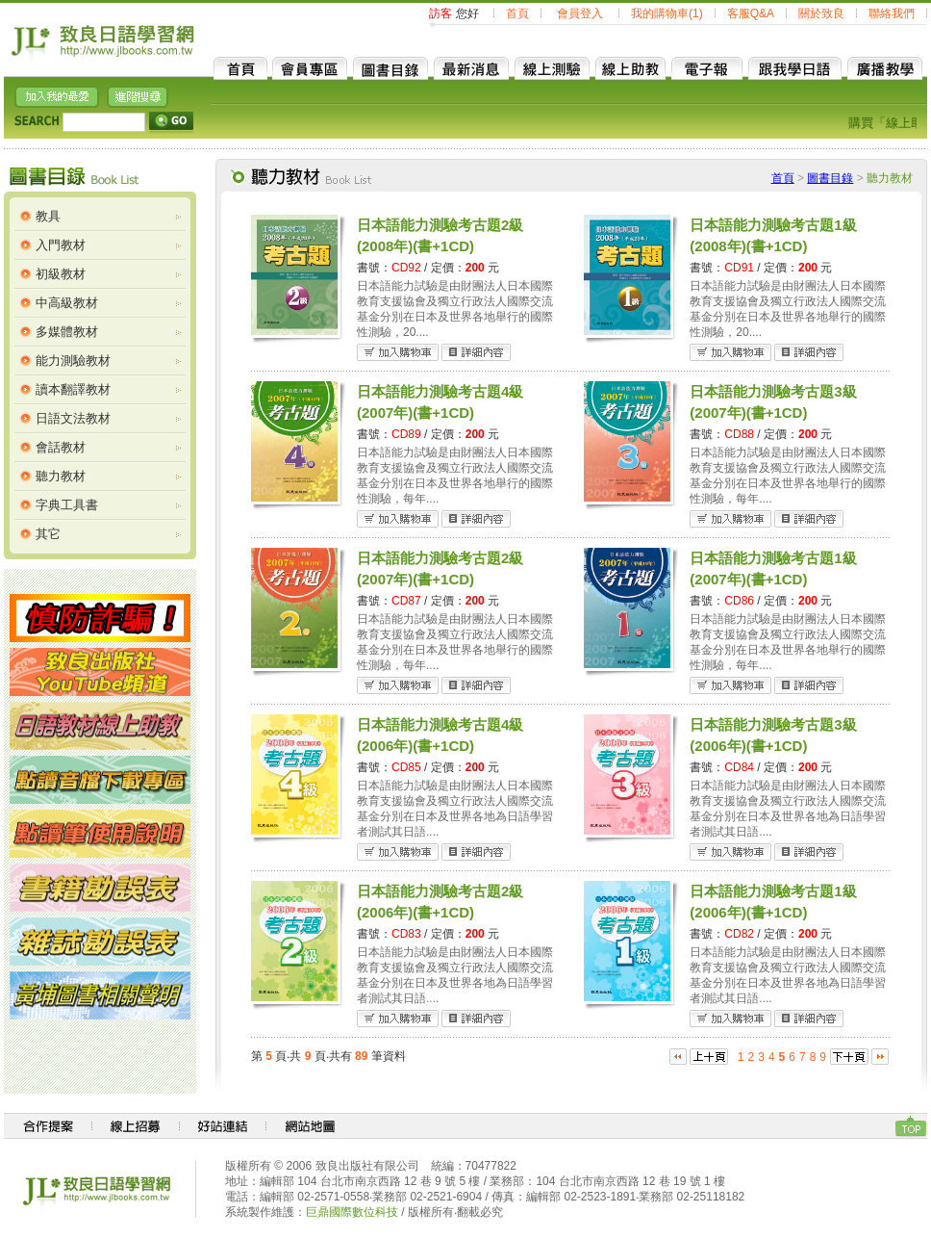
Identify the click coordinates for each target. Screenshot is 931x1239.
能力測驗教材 (73, 360)
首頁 (517, 13)
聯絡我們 (891, 13)
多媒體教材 (67, 331)
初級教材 (61, 274)
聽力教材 (61, 476)
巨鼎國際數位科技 (352, 1212)
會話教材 (61, 447)
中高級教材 (67, 303)
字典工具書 (67, 505)
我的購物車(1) (667, 13)
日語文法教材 (73, 418)
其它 (48, 534)
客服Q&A (750, 13)
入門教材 (61, 245)
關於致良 (821, 13)
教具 (48, 216)
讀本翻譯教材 (73, 389)
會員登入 (580, 13)
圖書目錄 (830, 178)
